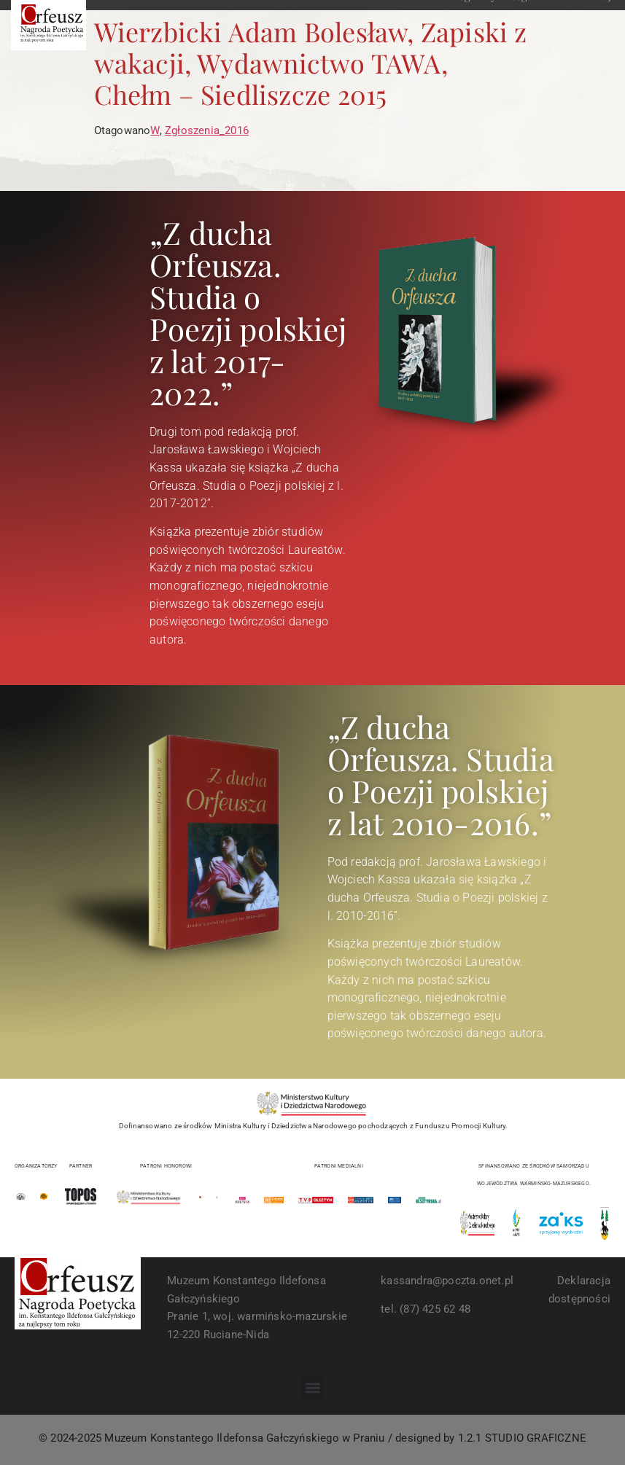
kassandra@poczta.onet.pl (447, 1280)
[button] (312, 1388)
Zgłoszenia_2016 (207, 130)
